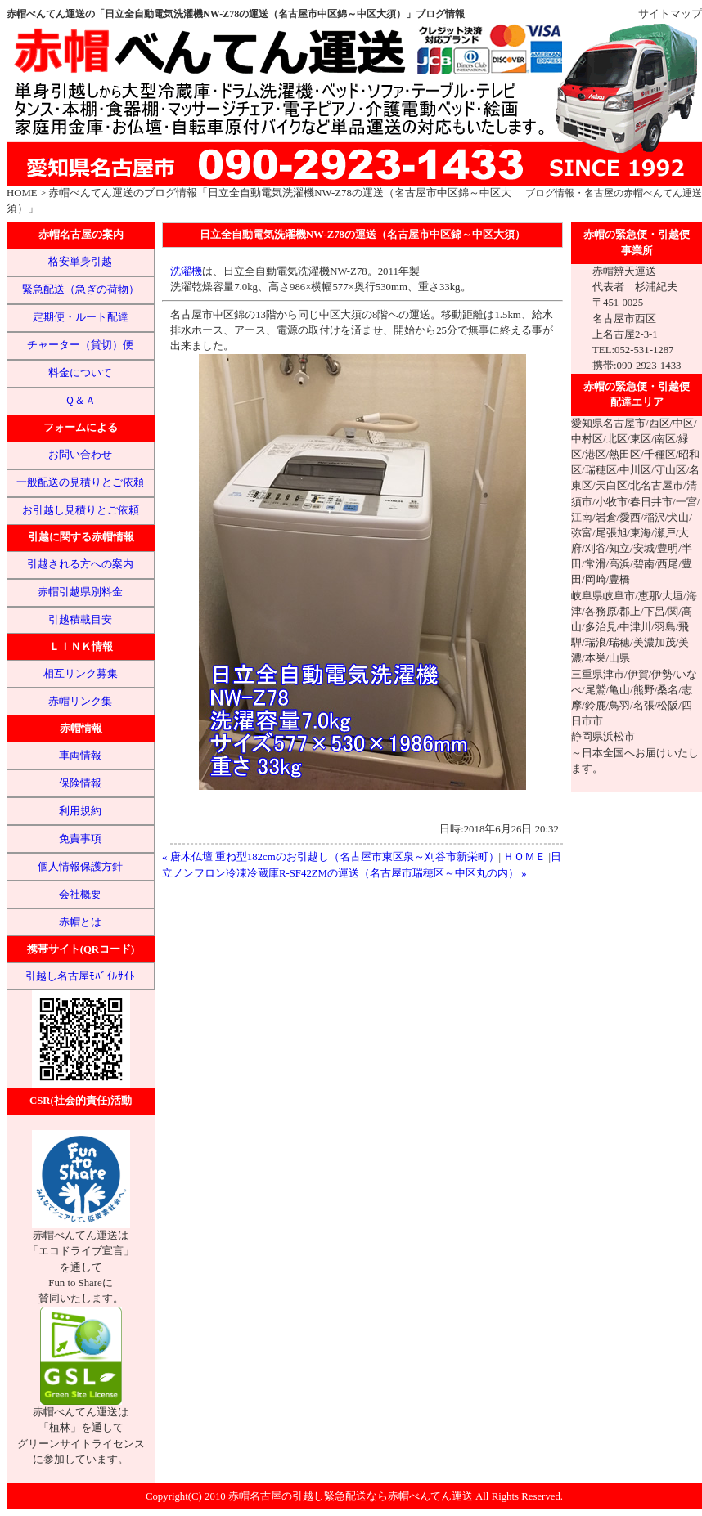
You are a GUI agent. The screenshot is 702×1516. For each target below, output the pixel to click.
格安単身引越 (80, 261)
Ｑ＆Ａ (80, 400)
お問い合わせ (80, 454)
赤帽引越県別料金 (80, 592)
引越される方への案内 (80, 564)
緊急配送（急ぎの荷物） (80, 289)
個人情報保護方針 (80, 866)
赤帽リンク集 (80, 701)
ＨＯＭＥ (524, 857)
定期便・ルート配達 (80, 317)
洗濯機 (186, 271)
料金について (80, 373)
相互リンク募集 (80, 674)
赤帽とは (80, 922)
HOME (22, 193)
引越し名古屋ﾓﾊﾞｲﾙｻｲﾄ (80, 976)
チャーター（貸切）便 (80, 345)
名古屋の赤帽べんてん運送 (643, 193)
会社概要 (80, 894)
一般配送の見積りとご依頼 (80, 482)
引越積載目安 (80, 620)
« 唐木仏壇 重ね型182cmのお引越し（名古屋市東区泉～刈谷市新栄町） (330, 857)
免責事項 (80, 839)
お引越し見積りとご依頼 (80, 510)
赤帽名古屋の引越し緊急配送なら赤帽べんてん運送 (350, 1496)
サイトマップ (670, 14)
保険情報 (80, 783)
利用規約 (80, 811)
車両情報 (80, 755)
